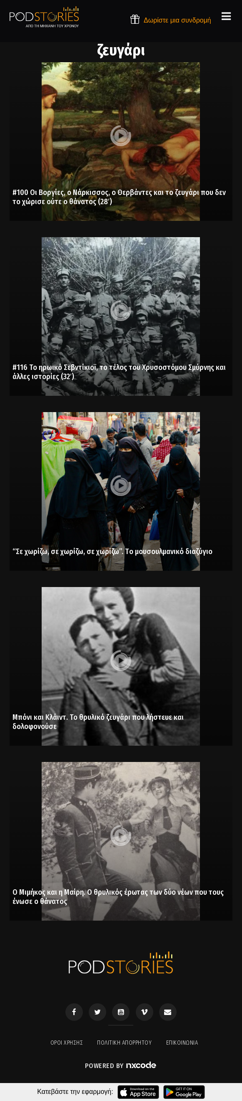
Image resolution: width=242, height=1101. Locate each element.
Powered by (121, 1066)
